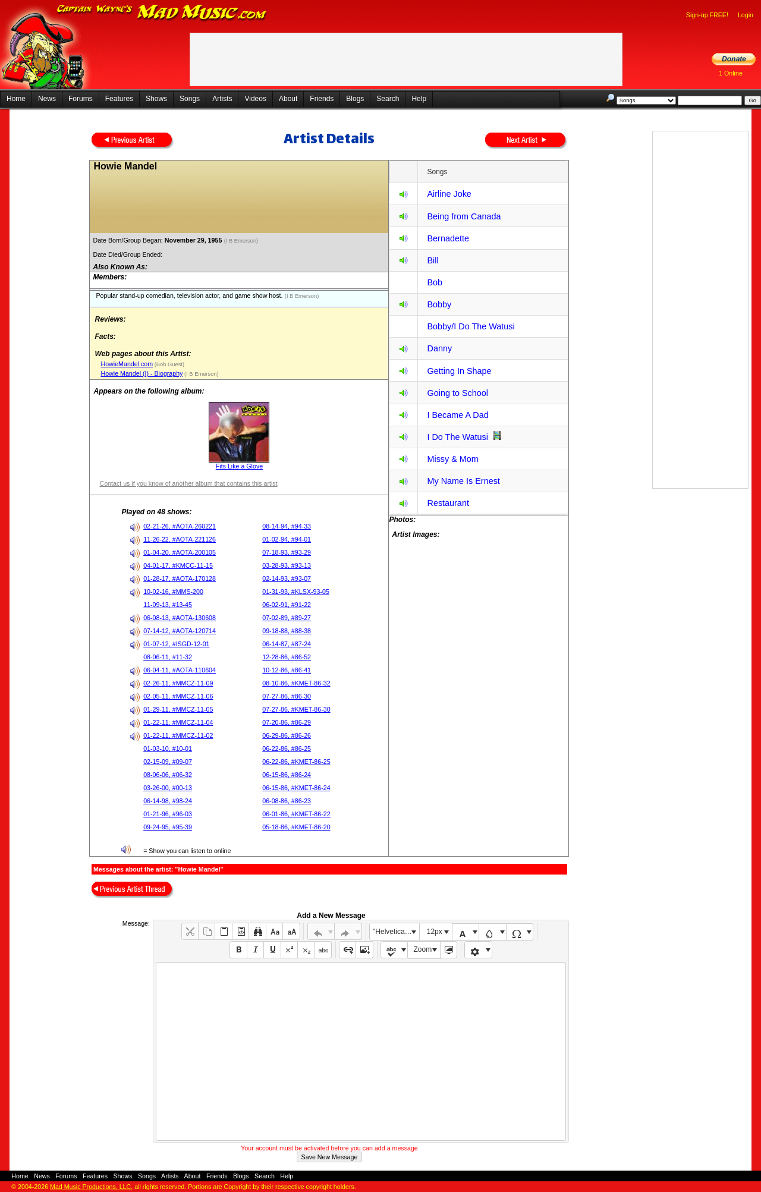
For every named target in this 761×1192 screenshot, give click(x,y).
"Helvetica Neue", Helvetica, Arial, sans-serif (396, 931)
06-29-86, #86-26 (286, 735)
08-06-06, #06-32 (167, 774)
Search (387, 99)
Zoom (423, 949)
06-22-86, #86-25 (286, 748)
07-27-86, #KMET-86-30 (296, 709)
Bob (434, 282)
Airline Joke (449, 194)
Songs (190, 99)
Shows (156, 99)
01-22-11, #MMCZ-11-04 (178, 722)
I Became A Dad (457, 415)
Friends (322, 99)
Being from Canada (464, 216)
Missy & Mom (452, 459)
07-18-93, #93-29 (286, 552)
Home (16, 99)
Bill (432, 260)
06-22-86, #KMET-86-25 (296, 761)
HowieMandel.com (126, 363)
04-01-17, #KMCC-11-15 (178, 565)
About (288, 99)
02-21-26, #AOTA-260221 (179, 526)
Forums (80, 99)
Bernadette (447, 238)
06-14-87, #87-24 (286, 643)
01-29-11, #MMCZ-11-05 (178, 709)
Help (418, 99)
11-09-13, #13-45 (167, 604)
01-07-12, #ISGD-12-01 (176, 643)
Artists (222, 99)
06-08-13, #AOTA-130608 (179, 617)
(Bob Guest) (168, 364)
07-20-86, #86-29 (286, 722)
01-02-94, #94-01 (286, 539)
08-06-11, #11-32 (167, 657)
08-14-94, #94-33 (286, 526)
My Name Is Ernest (463, 481)
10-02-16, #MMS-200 (173, 591)
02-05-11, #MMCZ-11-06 (178, 696)
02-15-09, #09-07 (167, 761)
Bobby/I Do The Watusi (470, 326)
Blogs (355, 99)
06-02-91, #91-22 (286, 604)
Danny (439, 348)
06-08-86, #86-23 (286, 800)
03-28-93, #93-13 (286, 565)
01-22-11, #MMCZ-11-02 (178, 735)
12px (434, 931)
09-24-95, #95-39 (167, 827)
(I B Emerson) (242, 241)
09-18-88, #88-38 (286, 630)
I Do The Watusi (457, 437)
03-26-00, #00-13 (167, 787)
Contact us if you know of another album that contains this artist (188, 483)
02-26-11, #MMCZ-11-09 (178, 683)
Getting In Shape (459, 371)
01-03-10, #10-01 (167, 748)
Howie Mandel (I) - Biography (141, 373)
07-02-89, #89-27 (286, 617)
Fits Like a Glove (239, 466)
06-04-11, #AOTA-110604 (179, 670)
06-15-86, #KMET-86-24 (296, 787)
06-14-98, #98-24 (167, 800)
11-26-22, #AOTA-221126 (179, 539)
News (47, 99)
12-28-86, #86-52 (286, 657)
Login (745, 14)
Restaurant (447, 503)
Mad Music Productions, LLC (90, 1186)
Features (119, 99)
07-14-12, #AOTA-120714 (179, 630)
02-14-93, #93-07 (286, 578)
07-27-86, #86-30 (286, 696)
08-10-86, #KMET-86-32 (296, 683)
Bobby (439, 304)
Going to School (457, 393)
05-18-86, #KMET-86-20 (296, 827)
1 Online (731, 73)
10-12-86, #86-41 (286, 670)
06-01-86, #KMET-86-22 (296, 813)
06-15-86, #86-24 (286, 774)
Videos (255, 99)
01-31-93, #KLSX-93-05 (295, 591)
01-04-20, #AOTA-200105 (179, 552)
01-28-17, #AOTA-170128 (179, 578)
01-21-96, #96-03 (167, 813)
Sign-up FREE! (707, 14)
